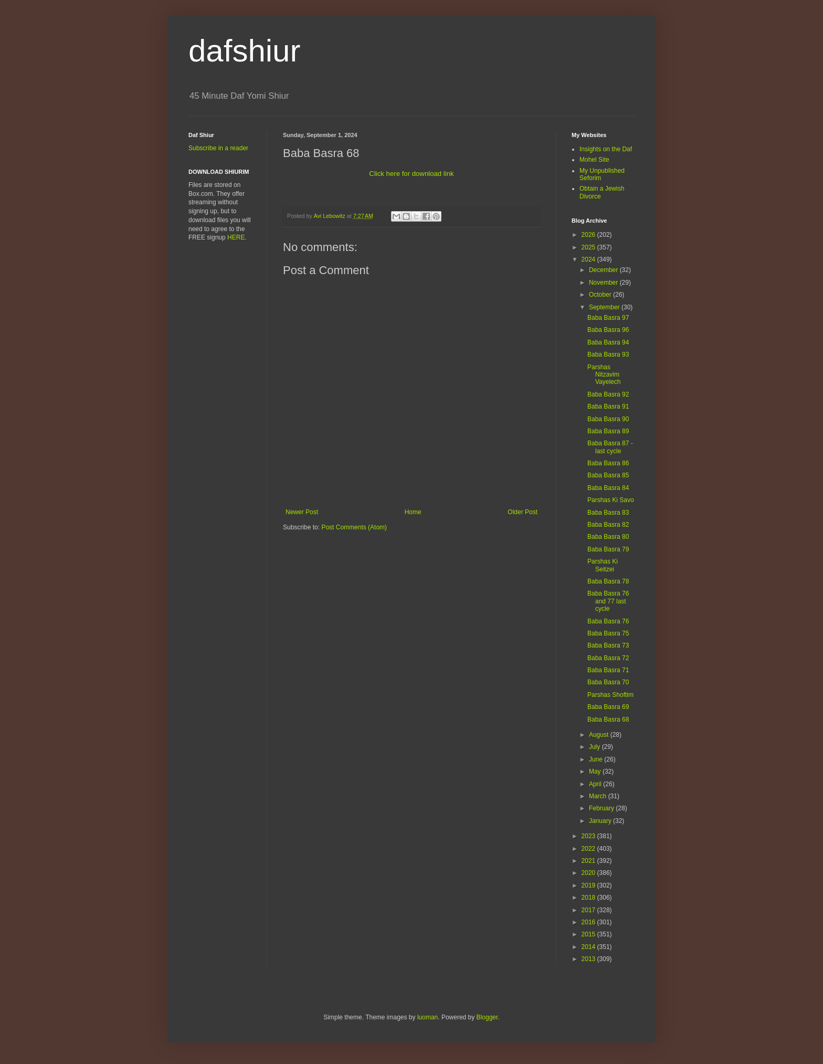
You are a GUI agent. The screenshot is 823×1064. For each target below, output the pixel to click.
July (595, 746)
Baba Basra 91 (608, 406)
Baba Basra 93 (608, 354)
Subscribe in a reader (218, 148)
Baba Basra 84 (608, 488)
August (599, 734)
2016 (589, 922)
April (596, 784)
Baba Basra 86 (608, 463)
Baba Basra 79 (608, 549)
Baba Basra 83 (608, 512)
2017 (589, 910)
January (601, 821)
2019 (589, 885)
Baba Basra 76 (608, 621)
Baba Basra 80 (608, 536)
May (596, 771)
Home (413, 512)
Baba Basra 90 (608, 419)
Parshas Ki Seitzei (602, 565)
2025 (589, 247)
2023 (589, 836)
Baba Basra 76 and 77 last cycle (608, 601)
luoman (427, 1017)
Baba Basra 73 (608, 645)
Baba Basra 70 (608, 682)
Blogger (487, 1017)
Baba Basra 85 (608, 475)
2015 (589, 934)
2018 (589, 897)
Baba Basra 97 (608, 317)
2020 (589, 873)
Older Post (522, 512)
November (604, 282)
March (598, 796)
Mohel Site (594, 159)
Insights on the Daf (605, 149)
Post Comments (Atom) (354, 527)
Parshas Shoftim (610, 694)
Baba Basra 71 (608, 670)
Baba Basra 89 (608, 431)
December (604, 270)
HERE (236, 237)
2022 (589, 848)
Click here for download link (411, 174)
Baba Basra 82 (608, 524)
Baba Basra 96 (608, 329)
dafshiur (244, 50)
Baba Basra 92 (608, 394)
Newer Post (302, 512)
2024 (589, 259)
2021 (589, 860)
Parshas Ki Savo (610, 500)
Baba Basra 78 (608, 581)
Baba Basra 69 (608, 707)
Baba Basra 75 (608, 633)
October (601, 294)
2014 (589, 947)
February (602, 808)
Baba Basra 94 (608, 342)
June (596, 759)
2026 (589, 234)
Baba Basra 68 (608, 719)
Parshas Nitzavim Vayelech (603, 374)
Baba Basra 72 (608, 658)
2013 (589, 959)
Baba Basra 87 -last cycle (610, 447)
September (605, 307)
